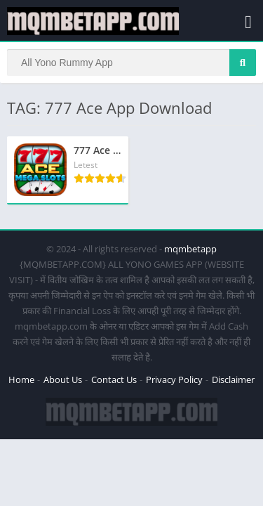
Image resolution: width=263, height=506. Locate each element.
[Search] (131, 62)
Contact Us (114, 379)
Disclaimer (233, 379)
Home (21, 379)
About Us (62, 379)
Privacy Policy (174, 379)
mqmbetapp (190, 248)
